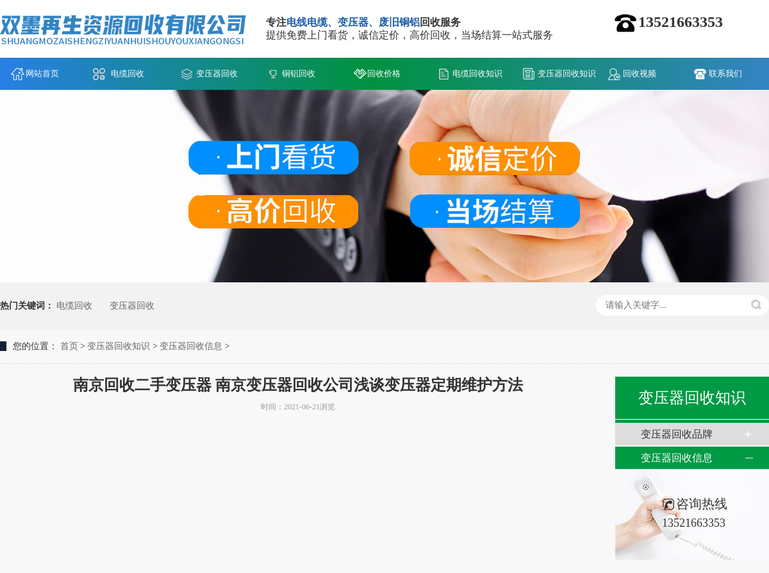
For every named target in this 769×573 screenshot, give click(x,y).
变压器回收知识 (567, 73)
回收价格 (384, 73)
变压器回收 (217, 73)
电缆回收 (127, 73)
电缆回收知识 (477, 73)
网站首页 (42, 73)
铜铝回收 (298, 73)
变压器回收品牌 (677, 434)
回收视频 (639, 73)
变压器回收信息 (191, 346)
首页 (69, 346)
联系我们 (725, 73)
